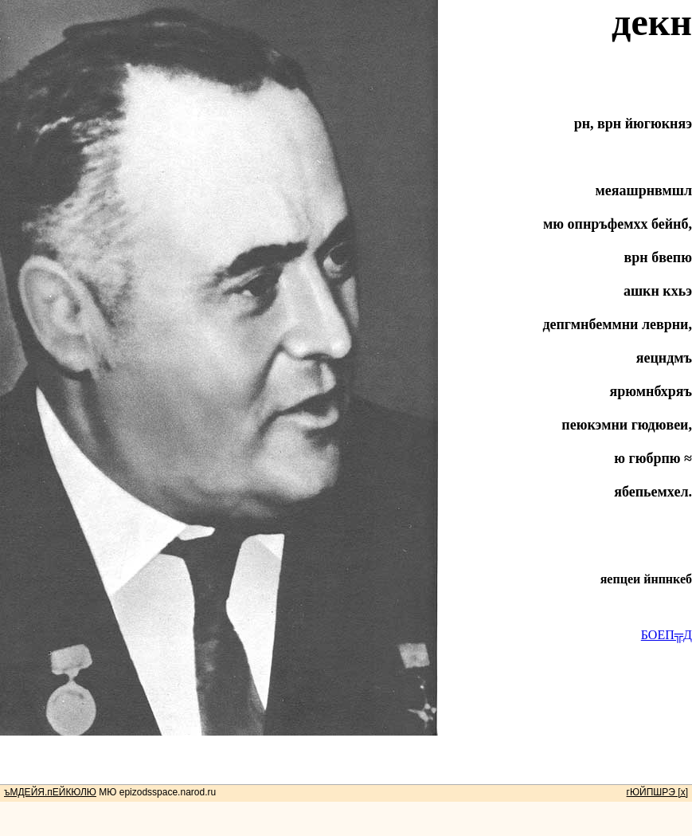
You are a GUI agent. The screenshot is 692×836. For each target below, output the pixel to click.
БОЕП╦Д (666, 635)
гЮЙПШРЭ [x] (657, 792)
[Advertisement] (346, 771)
